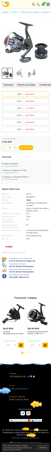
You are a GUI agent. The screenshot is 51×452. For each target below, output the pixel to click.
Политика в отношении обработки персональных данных (17, 448)
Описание (8, 85)
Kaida (28, 200)
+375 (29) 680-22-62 (17, 376)
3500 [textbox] (8, 345)
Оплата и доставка (26, 85)
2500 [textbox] (33, 345)
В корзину (26, 147)
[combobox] (10, 345)
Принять (42, 447)
